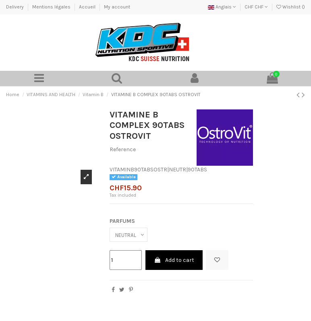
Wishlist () (290, 7)
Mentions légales (52, 7)
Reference (123, 149)
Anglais (222, 7)
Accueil (88, 7)
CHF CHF (256, 7)
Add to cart (174, 261)
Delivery (15, 7)
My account (117, 7)
